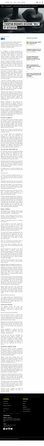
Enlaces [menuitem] (15, 2)
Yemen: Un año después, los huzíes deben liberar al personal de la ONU (33, 66)
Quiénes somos (5, 403)
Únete (40, 2)
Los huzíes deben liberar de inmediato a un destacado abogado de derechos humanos (33, 58)
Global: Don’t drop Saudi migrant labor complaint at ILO (33, 42)
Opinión (24, 403)
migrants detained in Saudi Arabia (14, 53)
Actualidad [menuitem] (7, 2)
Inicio (2, 6)
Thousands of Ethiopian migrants (8, 80)
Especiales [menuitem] (23, 2)
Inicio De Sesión (6, 408)
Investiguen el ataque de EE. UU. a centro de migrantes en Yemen (33, 50)
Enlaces (24, 405)
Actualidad (8, 6)
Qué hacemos (5, 401)
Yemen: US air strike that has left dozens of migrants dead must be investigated (33, 75)
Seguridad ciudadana (26, 411)
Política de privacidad (7, 405)
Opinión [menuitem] (19, 2)
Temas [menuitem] (11, 2)
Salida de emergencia (26, 409)
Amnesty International (5, 61)
